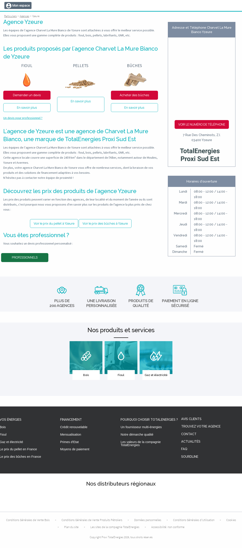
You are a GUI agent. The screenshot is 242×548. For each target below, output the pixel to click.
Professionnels (25, 257)
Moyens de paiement (74, 449)
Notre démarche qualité (137, 434)
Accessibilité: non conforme (167, 527)
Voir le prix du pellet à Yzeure (54, 223)
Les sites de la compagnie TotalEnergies (114, 527)
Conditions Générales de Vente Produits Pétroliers (91, 520)
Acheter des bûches (134, 95)
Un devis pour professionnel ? (22, 118)
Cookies (231, 520)
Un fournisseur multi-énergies (141, 427)
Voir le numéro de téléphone (201, 124)
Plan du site (71, 527)
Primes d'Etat (69, 442)
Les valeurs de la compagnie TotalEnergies (141, 443)
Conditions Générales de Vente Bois (28, 520)
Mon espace (21, 5)
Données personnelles (147, 520)
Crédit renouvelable (74, 427)
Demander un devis (27, 95)
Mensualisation (70, 434)
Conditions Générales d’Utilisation (193, 520)
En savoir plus (27, 107)
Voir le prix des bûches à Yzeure (105, 223)
